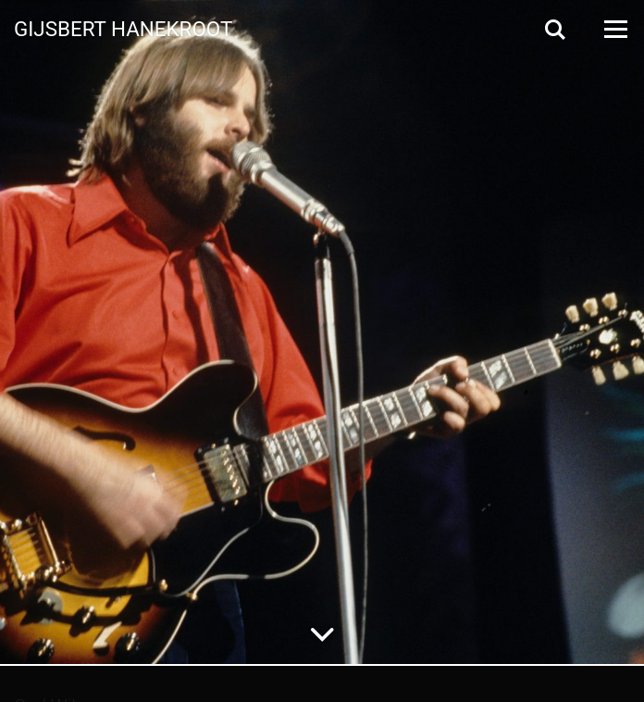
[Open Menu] (614, 29)
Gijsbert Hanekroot (123, 28)
